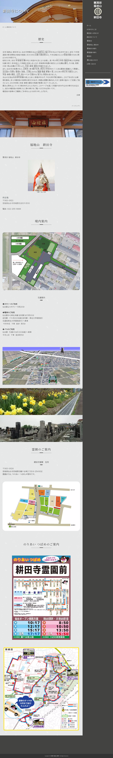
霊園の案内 (96, 52)
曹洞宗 (94, 56)
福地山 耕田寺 (98, 45)
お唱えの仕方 (97, 60)
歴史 (94, 41)
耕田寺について (97, 37)
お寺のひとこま (97, 29)
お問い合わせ (96, 64)
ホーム (4, 28)
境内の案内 (96, 48)
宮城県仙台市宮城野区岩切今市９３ (18, 206)
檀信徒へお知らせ (98, 33)
